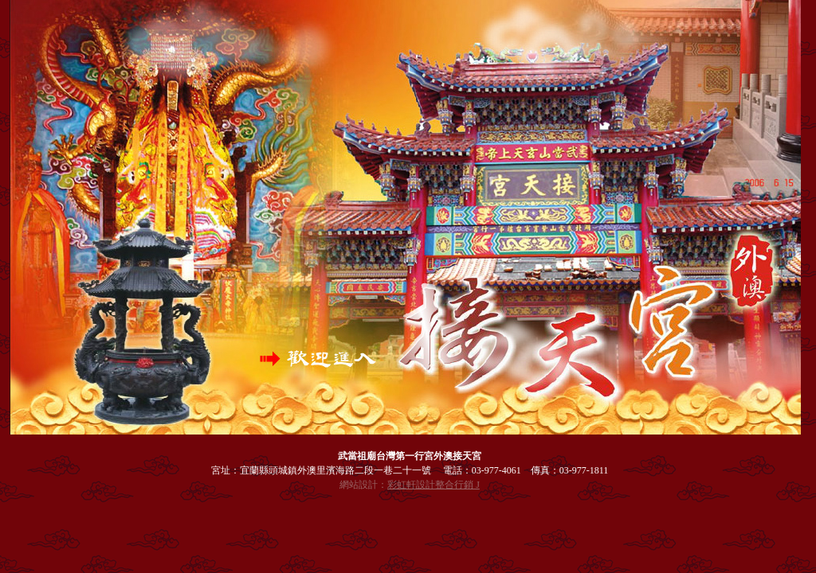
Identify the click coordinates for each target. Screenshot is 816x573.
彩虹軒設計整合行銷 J (433, 484)
